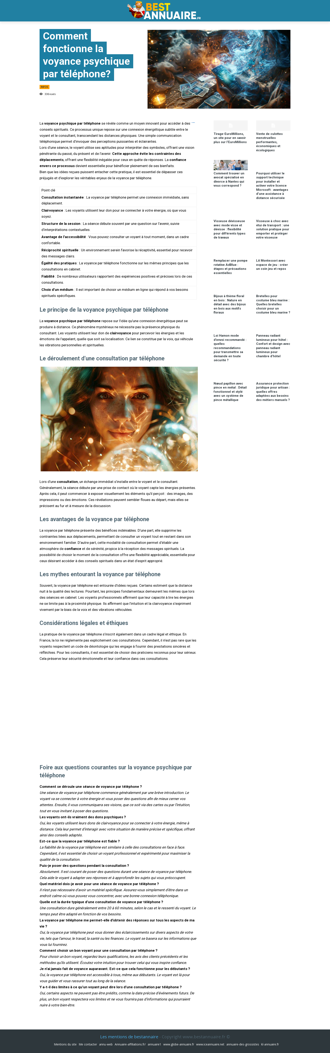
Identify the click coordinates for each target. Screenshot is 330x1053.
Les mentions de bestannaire (129, 1037)
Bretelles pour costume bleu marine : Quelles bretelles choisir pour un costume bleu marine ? (273, 304)
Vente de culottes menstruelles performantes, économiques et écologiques (269, 142)
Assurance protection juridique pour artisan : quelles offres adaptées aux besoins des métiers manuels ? (273, 392)
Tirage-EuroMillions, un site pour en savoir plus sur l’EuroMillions (230, 138)
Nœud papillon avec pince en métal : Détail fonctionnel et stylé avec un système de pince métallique (230, 392)
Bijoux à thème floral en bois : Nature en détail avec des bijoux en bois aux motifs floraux (230, 304)
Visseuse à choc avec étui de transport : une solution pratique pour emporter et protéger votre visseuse (272, 229)
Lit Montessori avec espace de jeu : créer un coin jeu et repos (272, 265)
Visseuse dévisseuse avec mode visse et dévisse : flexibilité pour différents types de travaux (229, 229)
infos (44, 87)
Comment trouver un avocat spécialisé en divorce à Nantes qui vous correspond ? (229, 179)
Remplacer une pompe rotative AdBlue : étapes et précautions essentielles (231, 267)
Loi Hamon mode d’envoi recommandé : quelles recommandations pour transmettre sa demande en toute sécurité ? (230, 348)
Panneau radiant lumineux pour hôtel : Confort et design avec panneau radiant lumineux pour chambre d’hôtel (273, 346)
